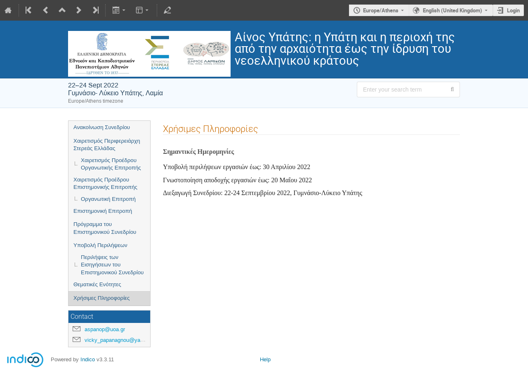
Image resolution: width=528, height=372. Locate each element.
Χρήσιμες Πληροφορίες (101, 298)
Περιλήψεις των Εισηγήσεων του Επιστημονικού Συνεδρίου (112, 264)
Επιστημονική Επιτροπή (102, 211)
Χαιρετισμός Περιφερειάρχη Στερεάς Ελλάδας (106, 145)
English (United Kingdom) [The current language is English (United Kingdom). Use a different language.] (452, 10)
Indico (87, 359)
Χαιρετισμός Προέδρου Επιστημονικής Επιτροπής (105, 184)
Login (513, 10)
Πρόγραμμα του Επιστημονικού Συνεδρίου (104, 228)
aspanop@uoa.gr (105, 329)
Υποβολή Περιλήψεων (100, 245)
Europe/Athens (380, 10)
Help (265, 359)
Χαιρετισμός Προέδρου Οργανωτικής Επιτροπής (111, 164)
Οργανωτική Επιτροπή (108, 199)
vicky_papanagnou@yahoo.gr (120, 340)
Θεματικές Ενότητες (97, 284)
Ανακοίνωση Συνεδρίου (101, 127)
